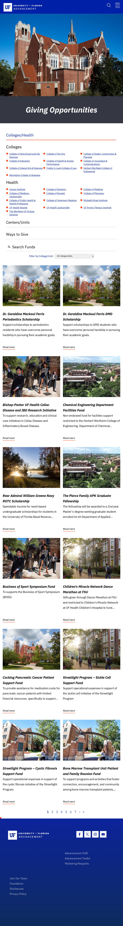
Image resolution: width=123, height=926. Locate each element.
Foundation (16, 883)
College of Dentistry (56, 189)
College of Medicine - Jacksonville (19, 195)
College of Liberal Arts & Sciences (26, 168)
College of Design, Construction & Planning (100, 156)
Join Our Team (18, 878)
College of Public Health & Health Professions (22, 202)
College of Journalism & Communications (95, 163)
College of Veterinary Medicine (62, 200)
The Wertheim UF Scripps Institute (21, 213)
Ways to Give (17, 234)
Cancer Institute (17, 189)
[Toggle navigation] (117, 5)
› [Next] (79, 812)
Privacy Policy (18, 894)
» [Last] (83, 812)
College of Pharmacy (94, 193)
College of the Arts (56, 154)
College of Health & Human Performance (60, 163)
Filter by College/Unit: (41, 256)
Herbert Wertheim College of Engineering (98, 170)
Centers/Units (18, 222)
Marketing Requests (77, 863)
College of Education (19, 161)
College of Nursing (56, 193)
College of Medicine (93, 189)
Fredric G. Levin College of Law (61, 168)
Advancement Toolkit (77, 858)
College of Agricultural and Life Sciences (24, 156)
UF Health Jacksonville (58, 207)
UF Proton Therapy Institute (97, 207)
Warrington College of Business (24, 175)
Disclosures (17, 888)
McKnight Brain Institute (95, 200)
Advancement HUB (76, 853)
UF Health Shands (18, 207)
